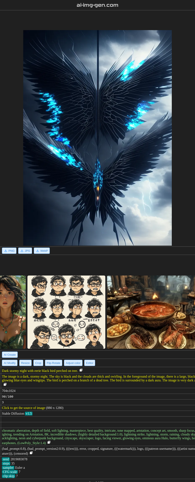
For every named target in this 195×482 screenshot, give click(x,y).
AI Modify (10, 363)
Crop (38, 363)
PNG (9, 251)
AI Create (10, 354)
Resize (25, 363)
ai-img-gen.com (98, 5)
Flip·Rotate (53, 363)
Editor (89, 363)
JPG (25, 251)
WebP (42, 251)
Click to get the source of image (23, 408)
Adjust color (73, 363)
